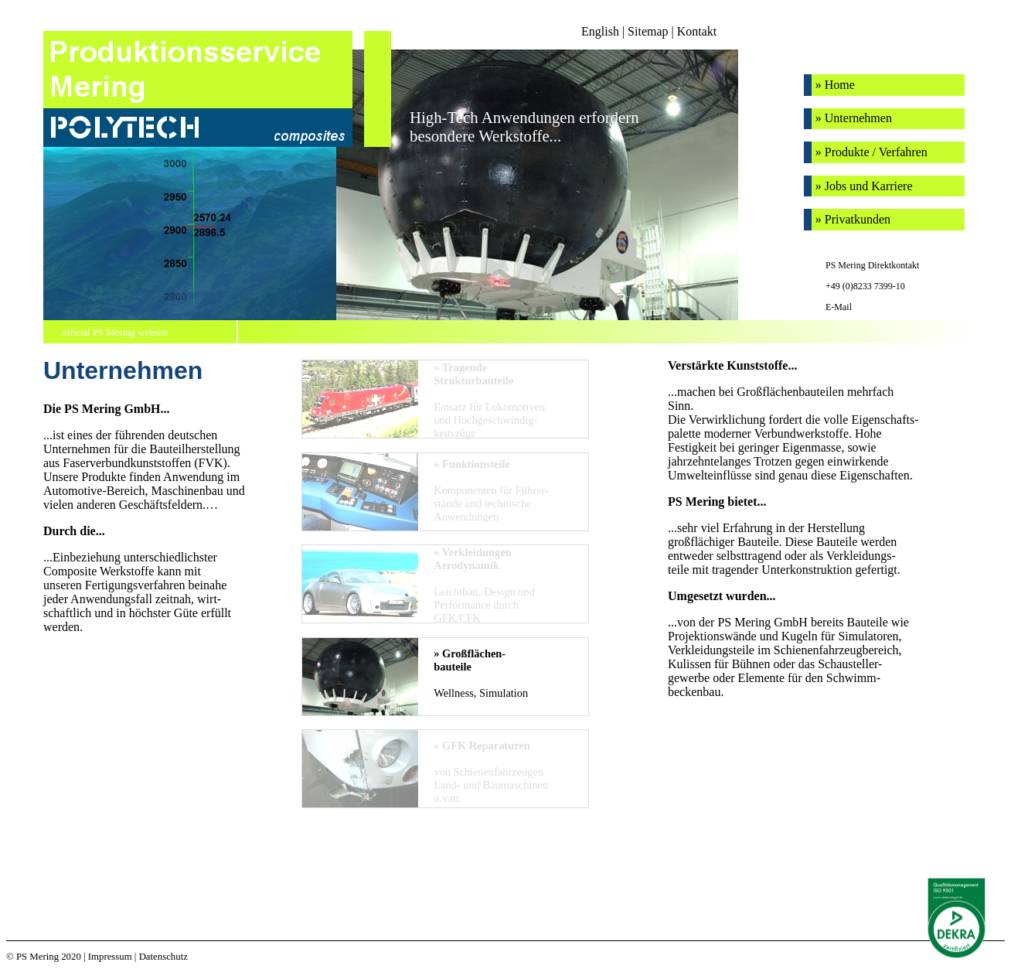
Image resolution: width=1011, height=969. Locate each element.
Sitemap (648, 31)
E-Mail (838, 307)
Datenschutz (163, 956)
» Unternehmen (853, 118)
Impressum (110, 956)
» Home (835, 84)
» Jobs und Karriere (864, 186)
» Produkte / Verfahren (871, 152)
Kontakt (697, 31)
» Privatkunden (852, 219)
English (600, 31)
